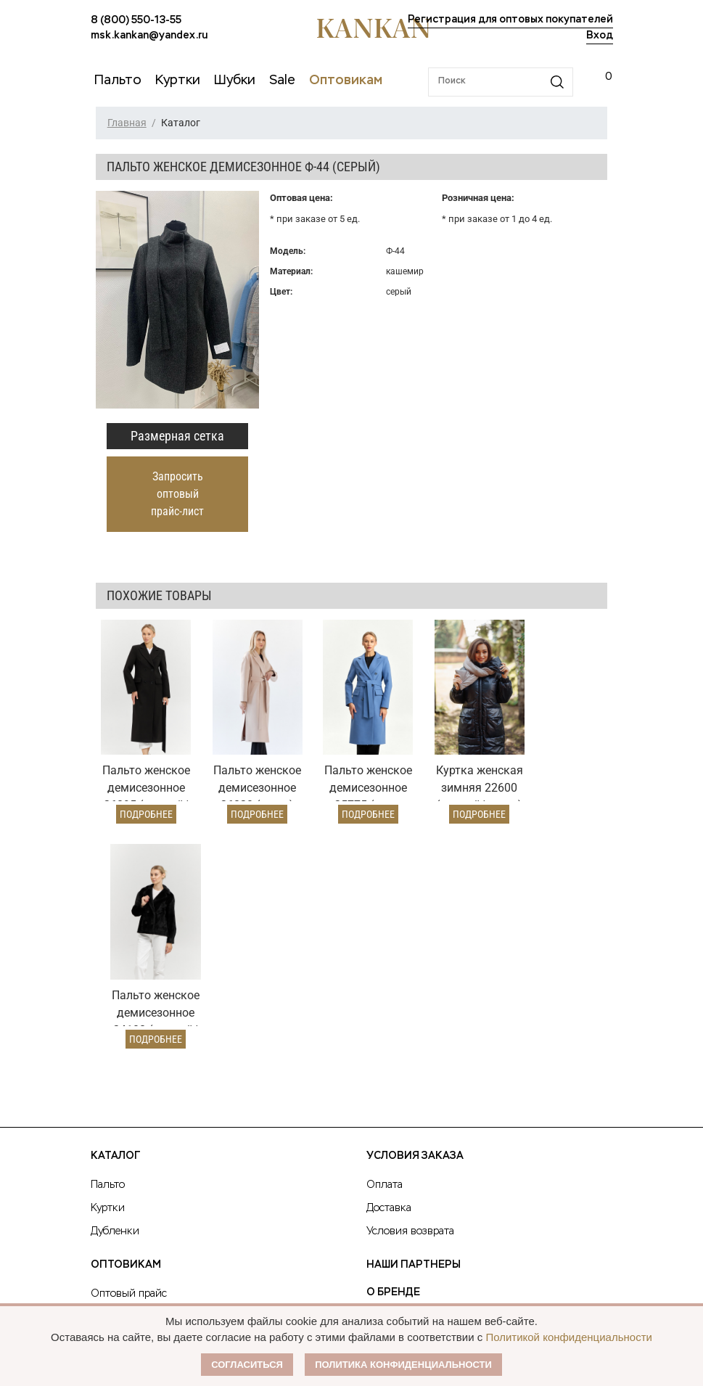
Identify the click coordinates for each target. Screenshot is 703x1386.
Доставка (388, 974)
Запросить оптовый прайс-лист (177, 493)
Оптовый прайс (129, 1060)
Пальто (108, 951)
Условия (111, 1083)
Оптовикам (126, 1031)
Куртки (108, 974)
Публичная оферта (423, 1086)
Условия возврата (410, 998)
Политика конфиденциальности (403, 1364)
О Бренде (393, 1059)
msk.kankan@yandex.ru (149, 35)
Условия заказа (415, 922)
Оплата (384, 951)
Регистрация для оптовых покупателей (510, 20)
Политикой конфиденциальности (568, 1337)
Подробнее (142, 805)
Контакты (396, 1141)
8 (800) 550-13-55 (136, 20)
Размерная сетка (177, 435)
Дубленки (115, 998)
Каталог (115, 922)
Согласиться (247, 1364)
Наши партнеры (413, 1031)
